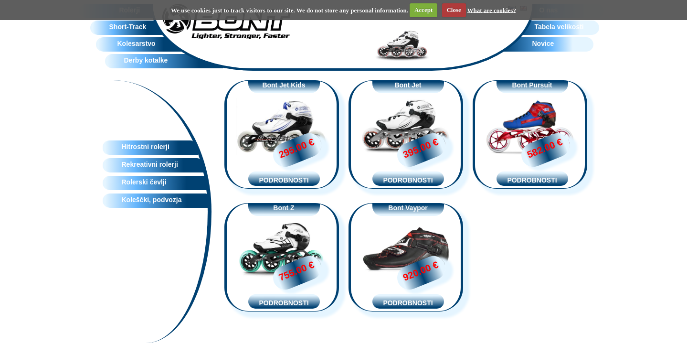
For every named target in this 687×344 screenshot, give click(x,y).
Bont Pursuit (532, 85)
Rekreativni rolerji (150, 164)
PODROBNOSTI (283, 180)
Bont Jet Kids (283, 85)
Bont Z (283, 208)
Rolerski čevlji (144, 182)
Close (453, 9)
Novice (543, 43)
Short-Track (128, 27)
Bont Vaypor (407, 208)
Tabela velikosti (559, 27)
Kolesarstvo (136, 43)
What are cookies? (491, 9)
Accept (423, 9)
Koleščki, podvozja (152, 200)
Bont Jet (408, 85)
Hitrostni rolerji (145, 146)
